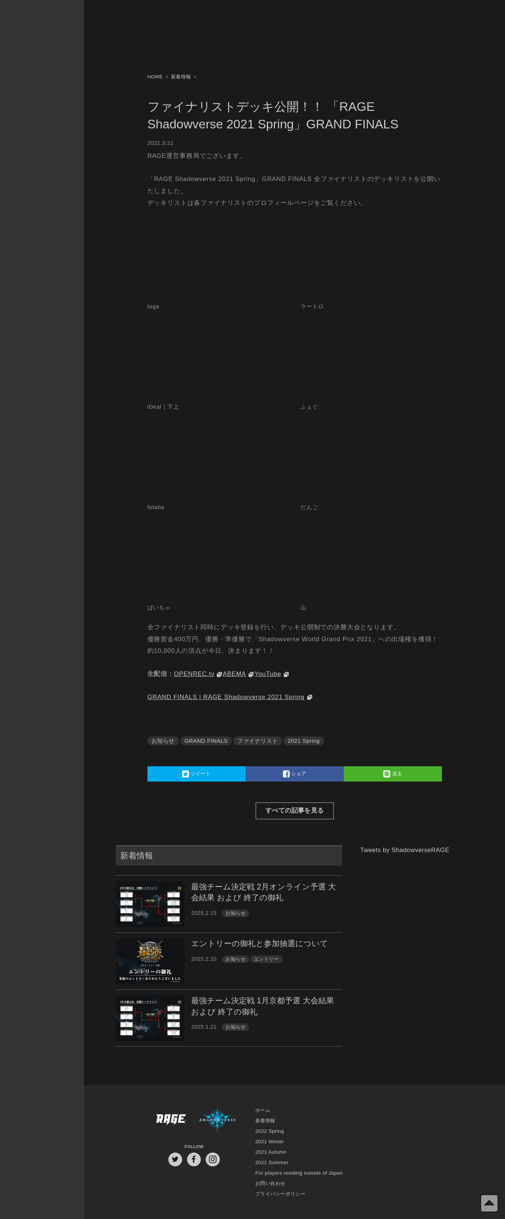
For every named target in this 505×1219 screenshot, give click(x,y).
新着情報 (265, 1120)
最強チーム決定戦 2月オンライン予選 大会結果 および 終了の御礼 (263, 892)
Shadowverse (217, 1120)
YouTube (268, 673)
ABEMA (234, 673)
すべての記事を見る (294, 810)
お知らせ (163, 741)
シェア (294, 774)
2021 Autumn (270, 1152)
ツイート (196, 774)
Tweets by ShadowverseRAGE (404, 850)
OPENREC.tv (194, 673)
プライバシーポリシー (280, 1194)
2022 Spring (269, 1131)
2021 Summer (272, 1162)
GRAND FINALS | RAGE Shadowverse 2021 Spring (226, 697)
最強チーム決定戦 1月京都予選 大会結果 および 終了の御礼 (262, 1006)
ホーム (262, 1110)
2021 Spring (304, 741)
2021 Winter (269, 1141)
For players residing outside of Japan (299, 1173)
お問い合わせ (270, 1183)
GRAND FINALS (206, 741)
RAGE (170, 1120)
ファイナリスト (257, 741)
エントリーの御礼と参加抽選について (259, 943)
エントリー (266, 959)
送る (392, 774)
